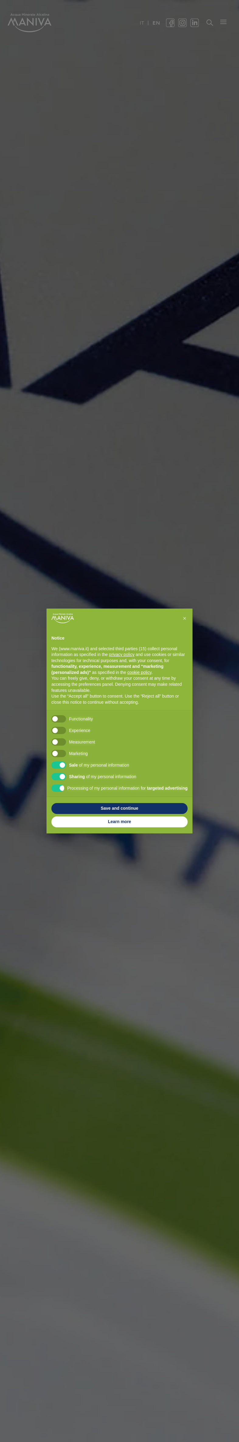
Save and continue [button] (119, 808)
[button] (184, 618)
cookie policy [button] (139, 672)
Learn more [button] (119, 821)
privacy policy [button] (121, 654)
